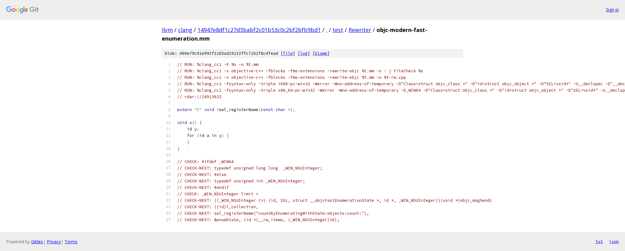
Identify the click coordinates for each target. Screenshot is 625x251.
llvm (167, 30)
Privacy (54, 242)
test (337, 30)
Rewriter (359, 30)
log (304, 53)
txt (599, 241)
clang (185, 30)
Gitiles (37, 242)
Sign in (612, 10)
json (614, 241)
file (288, 53)
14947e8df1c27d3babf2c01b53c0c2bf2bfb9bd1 (259, 30)
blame (321, 53)
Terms (71, 242)
